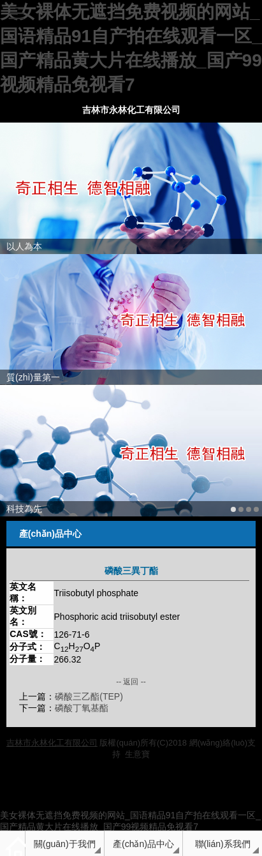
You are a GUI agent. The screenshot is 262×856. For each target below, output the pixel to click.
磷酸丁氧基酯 (81, 708)
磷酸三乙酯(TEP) (89, 696)
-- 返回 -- (131, 681)
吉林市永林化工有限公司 (131, 110)
